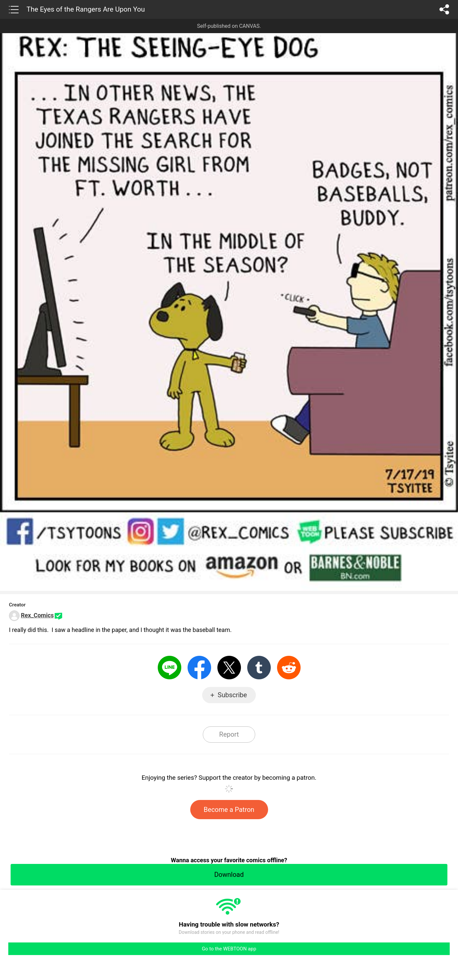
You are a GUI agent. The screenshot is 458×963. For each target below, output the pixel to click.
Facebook (199, 667)
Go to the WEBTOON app (229, 949)
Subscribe (232, 695)
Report (229, 734)
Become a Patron (229, 810)
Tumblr (259, 667)
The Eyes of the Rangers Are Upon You (86, 9)
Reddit (289, 667)
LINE (169, 667)
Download (229, 874)
